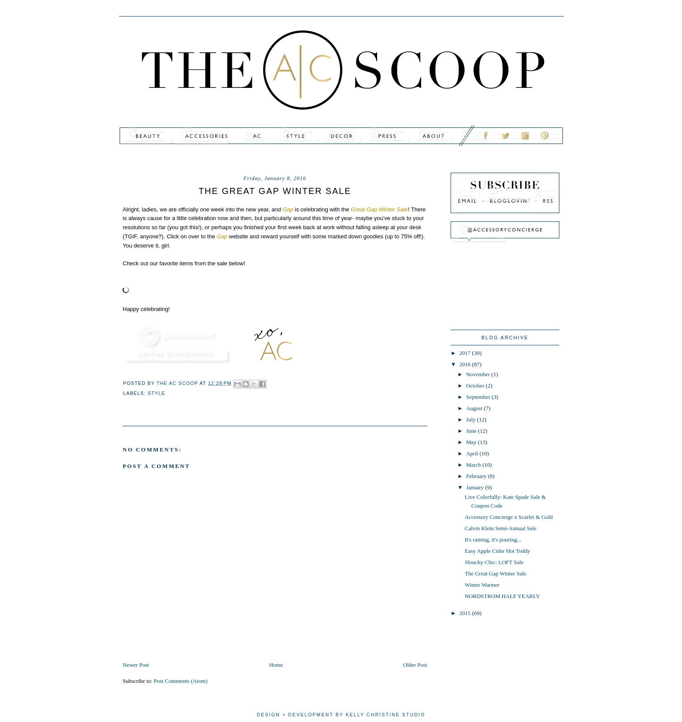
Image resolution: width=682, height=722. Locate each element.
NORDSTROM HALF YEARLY (502, 596)
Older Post (415, 665)
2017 (465, 353)
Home (276, 665)
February (477, 476)
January (475, 487)
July (471, 419)
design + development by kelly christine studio (341, 714)
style (156, 393)
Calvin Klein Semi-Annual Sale (500, 528)
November (478, 374)
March (474, 464)
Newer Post (136, 665)
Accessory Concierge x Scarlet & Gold (508, 517)
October (476, 385)
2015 (465, 613)
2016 (465, 364)
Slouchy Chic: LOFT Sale (494, 562)
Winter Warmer (482, 585)
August (475, 408)
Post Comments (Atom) (181, 681)
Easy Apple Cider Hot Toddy (497, 551)
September (479, 397)
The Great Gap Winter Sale (495, 573)
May (472, 442)
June (472, 431)
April (473, 453)
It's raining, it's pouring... (493, 539)
